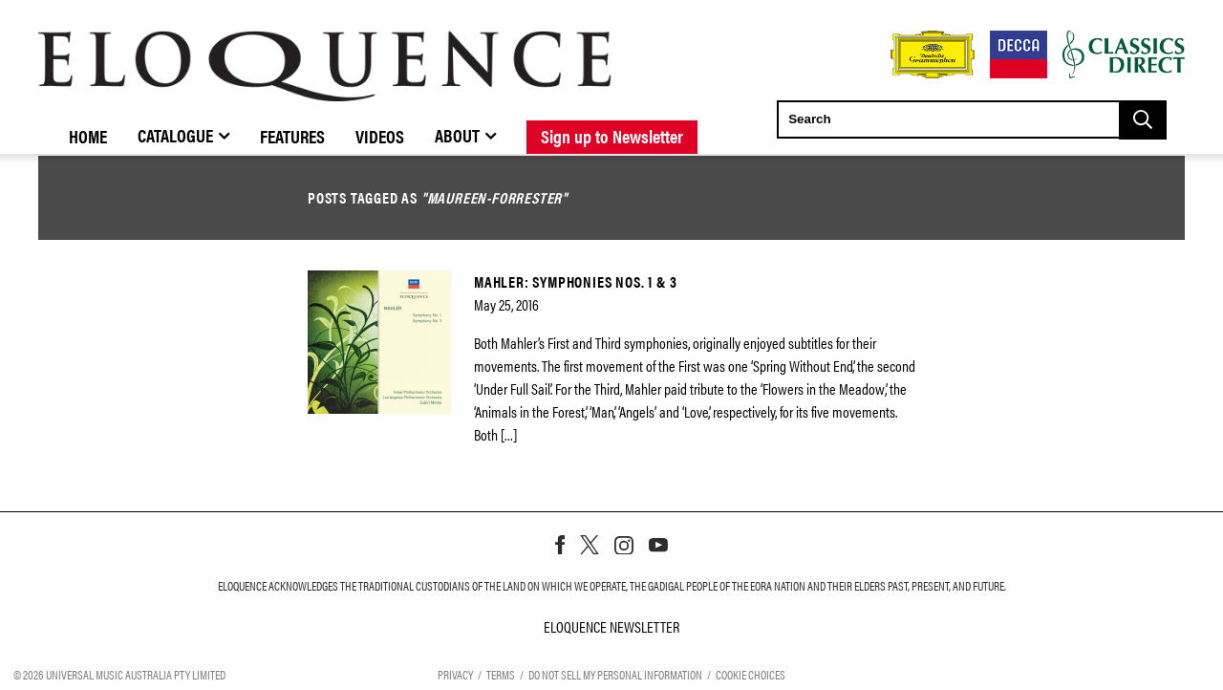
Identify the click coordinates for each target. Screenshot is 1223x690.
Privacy (455, 674)
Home (88, 135)
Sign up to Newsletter (612, 135)
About (457, 134)
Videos (379, 135)
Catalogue (175, 134)
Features (292, 135)
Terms (500, 674)
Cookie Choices (750, 674)
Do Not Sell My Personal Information (615, 674)
